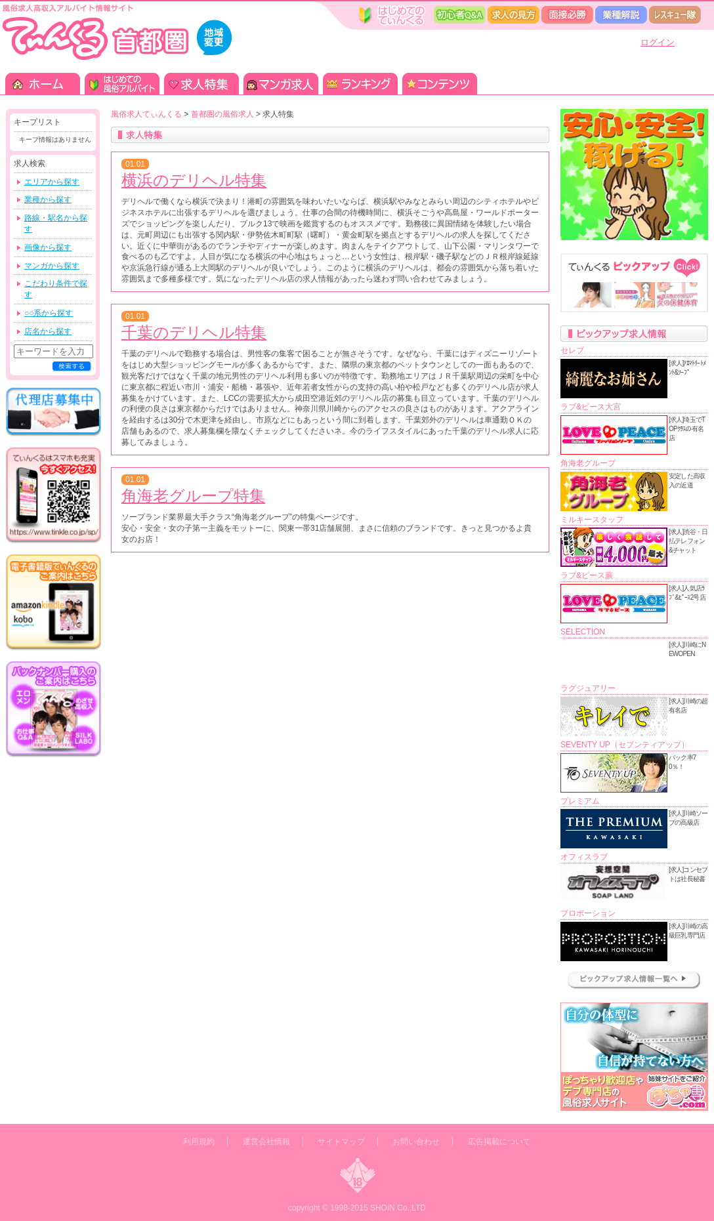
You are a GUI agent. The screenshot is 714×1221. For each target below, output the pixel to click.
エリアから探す (51, 181)
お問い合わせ (416, 1141)
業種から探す (48, 199)
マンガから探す (51, 265)
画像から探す (48, 247)
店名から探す (48, 331)
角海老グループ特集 (193, 496)
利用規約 (199, 1141)
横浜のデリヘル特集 (193, 180)
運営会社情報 (266, 1141)
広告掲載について (499, 1141)
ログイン (657, 42)
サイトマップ (341, 1141)
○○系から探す (49, 313)
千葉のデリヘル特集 (193, 332)
